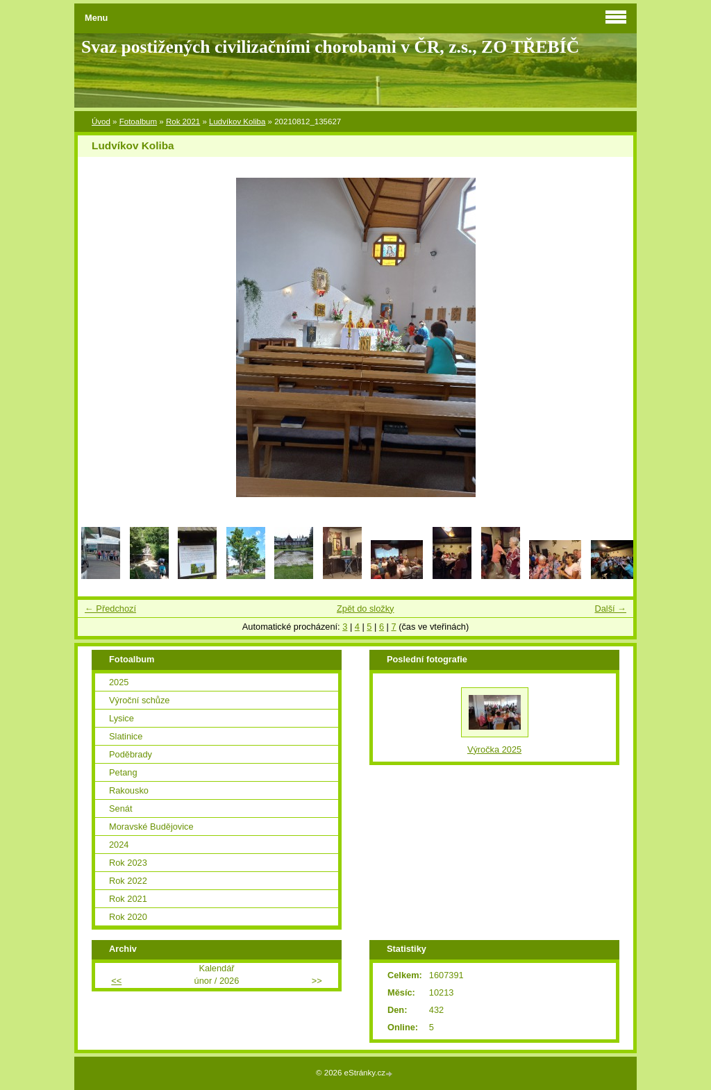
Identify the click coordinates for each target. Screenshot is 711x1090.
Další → (610, 608)
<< (116, 980)
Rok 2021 (183, 121)
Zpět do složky (365, 608)
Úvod (101, 121)
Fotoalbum (138, 121)
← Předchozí (110, 608)
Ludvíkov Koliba (237, 121)
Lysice (121, 718)
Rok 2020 (128, 917)
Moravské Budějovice (151, 826)
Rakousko (129, 790)
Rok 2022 (128, 880)
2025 (118, 682)
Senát (120, 808)
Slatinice (125, 736)
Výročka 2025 (494, 749)
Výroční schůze (139, 700)
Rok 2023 (128, 862)
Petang (123, 772)
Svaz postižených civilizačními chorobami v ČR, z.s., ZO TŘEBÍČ (330, 47)
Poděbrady (130, 754)
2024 (118, 844)
